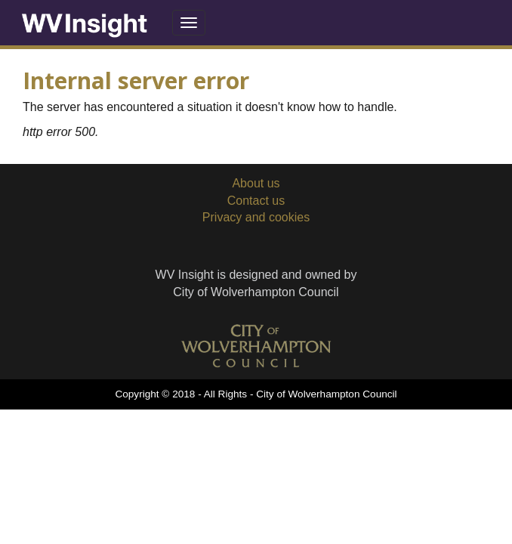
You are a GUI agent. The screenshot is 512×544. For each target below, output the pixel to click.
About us (255, 183)
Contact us (256, 200)
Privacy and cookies (256, 217)
